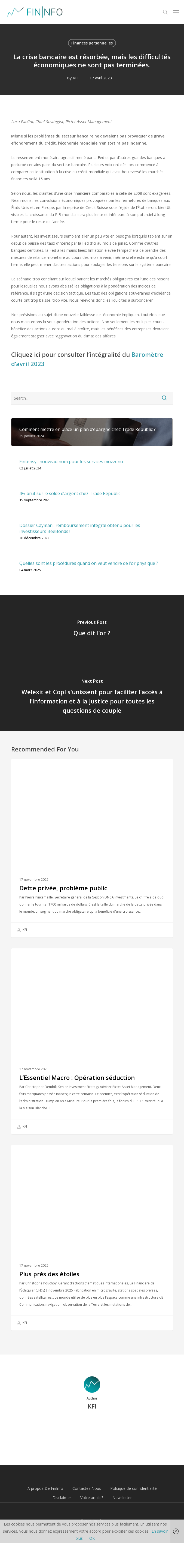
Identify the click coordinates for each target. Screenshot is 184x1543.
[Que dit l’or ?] (92, 629)
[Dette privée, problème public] (92, 848)
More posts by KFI (92, 1424)
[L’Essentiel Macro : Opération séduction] (92, 1041)
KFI (75, 77)
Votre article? (91, 1497)
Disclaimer (62, 1497)
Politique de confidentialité (133, 1488)
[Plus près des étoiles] (92, 1238)
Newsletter (122, 1497)
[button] (176, 12)
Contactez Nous (86, 1488)
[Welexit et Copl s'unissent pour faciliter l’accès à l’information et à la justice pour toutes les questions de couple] (92, 697)
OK (92, 1538)
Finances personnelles (92, 43)
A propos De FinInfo (45, 1488)
